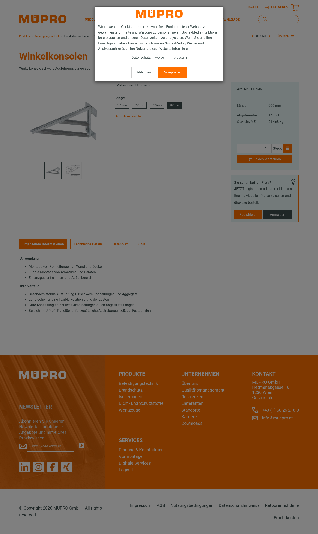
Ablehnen (144, 72)
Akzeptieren (172, 72)
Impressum (178, 57)
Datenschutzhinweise (147, 57)
